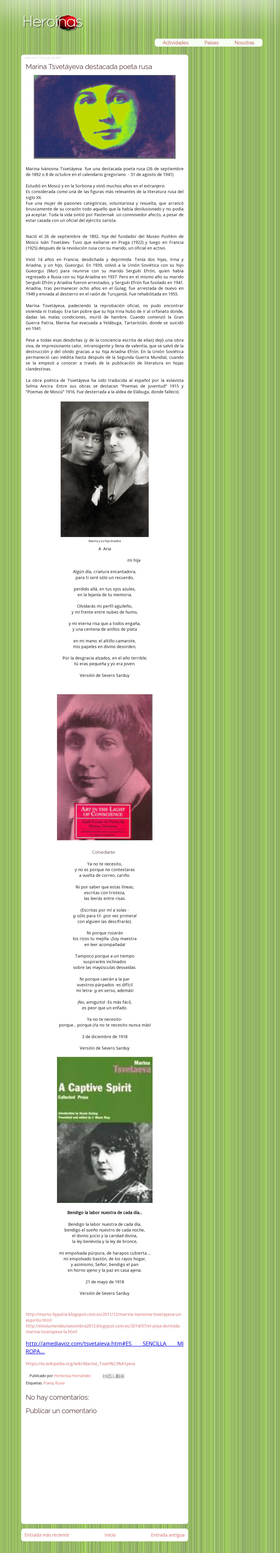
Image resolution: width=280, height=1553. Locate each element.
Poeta (48, 1382)
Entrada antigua (168, 1535)
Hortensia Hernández (73, 1375)
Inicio (110, 1535)
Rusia (60, 1382)
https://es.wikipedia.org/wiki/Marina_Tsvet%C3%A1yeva (80, 1363)
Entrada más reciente (47, 1535)
